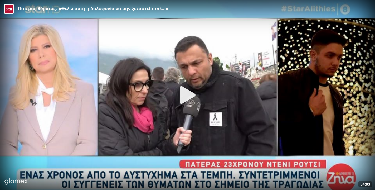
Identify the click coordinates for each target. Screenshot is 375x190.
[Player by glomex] (16, 182)
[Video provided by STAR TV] (9, 9)
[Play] (187, 95)
